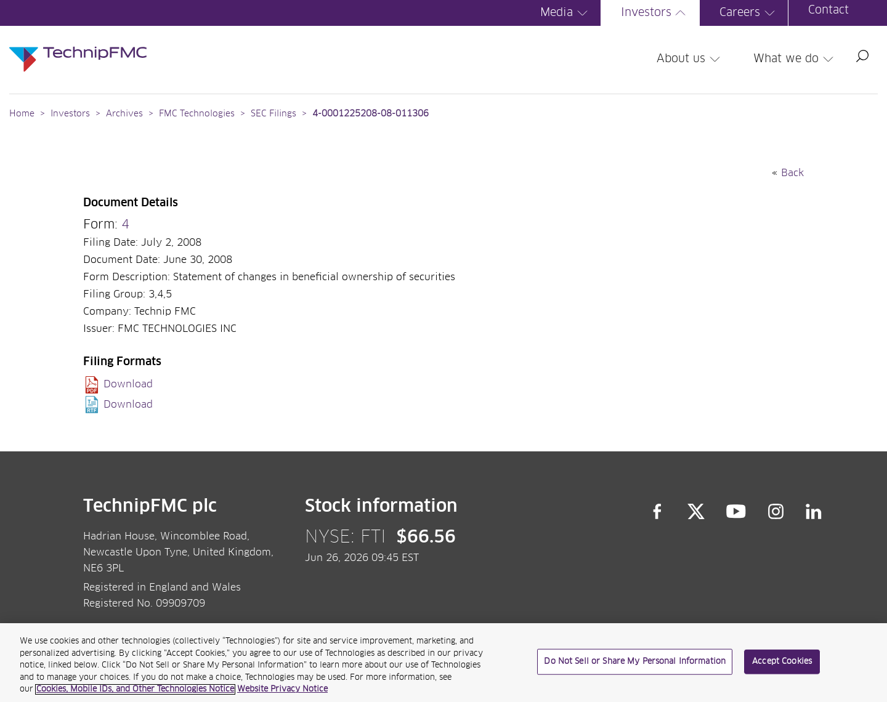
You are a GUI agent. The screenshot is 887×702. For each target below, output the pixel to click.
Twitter (696, 512)
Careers (749, 13)
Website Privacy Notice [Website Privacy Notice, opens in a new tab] (282, 694)
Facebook (657, 512)
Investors (655, 13)
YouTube (736, 512)
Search (862, 56)
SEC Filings (273, 114)
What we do (795, 59)
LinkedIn (814, 512)
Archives (124, 114)
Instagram (776, 512)
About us (690, 59)
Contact (828, 10)
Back (792, 173)
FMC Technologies (197, 114)
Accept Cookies (782, 666)
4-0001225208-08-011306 (370, 114)
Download (128, 384)
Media (565, 13)
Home (21, 114)
